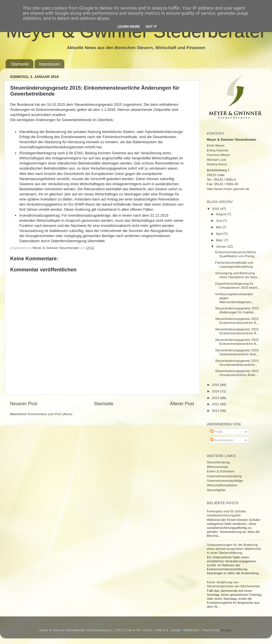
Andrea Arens (217, 164)
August (221, 214)
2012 (216, 404)
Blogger (226, 630)
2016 (216, 208)
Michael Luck (216, 159)
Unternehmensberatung (224, 476)
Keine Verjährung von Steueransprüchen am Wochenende (233, 584)
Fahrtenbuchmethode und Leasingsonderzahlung (234, 264)
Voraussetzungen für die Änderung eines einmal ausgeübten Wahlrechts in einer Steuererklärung (234, 548)
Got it (151, 26)
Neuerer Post (23, 403)
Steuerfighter (216, 490)
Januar (221, 246)
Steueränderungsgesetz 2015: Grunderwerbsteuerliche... (237, 362)
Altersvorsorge (217, 466)
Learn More (128, 26)
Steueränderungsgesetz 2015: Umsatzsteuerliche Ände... (237, 373)
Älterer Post (182, 403)
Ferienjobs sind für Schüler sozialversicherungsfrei (226, 513)
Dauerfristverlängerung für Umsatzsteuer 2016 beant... (237, 285)
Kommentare (221, 440)
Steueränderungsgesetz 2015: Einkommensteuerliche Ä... (237, 320)
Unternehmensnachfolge (225, 480)
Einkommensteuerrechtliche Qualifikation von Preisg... (236, 254)
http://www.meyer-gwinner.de (228, 189)
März (220, 240)
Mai (219, 227)
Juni (219, 220)
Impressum (49, 64)
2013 (216, 398)
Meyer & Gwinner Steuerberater (56, 248)
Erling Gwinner (218, 150)
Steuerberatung (218, 462)
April (220, 233)
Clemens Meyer (218, 155)
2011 (216, 410)
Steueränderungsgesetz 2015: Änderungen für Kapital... (237, 310)
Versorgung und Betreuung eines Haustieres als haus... (237, 275)
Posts (216, 431)
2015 (216, 385)
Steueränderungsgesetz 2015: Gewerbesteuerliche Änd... (237, 352)
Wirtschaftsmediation (222, 485)
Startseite (20, 64)
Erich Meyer (215, 145)
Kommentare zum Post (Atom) (50, 414)
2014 (216, 391)
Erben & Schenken (220, 471)
